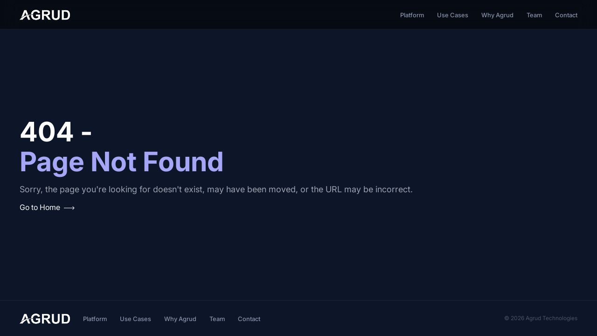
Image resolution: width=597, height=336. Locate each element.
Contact (566, 15)
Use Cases (452, 15)
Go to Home (47, 207)
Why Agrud (497, 15)
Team (534, 15)
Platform (412, 15)
